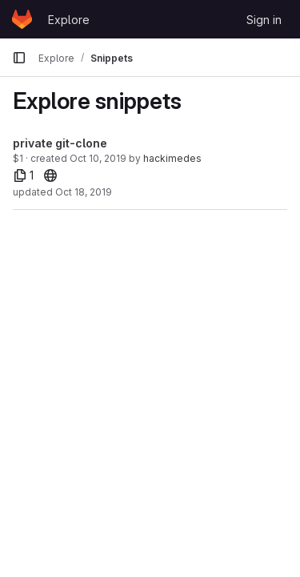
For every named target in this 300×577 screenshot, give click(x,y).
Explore (69, 19)
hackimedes (172, 158)
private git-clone (60, 143)
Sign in (264, 19)
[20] (50, 175)
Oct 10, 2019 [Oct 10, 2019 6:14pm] (98, 158)
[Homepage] (22, 19)
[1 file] (23, 175)
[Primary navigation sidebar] (19, 58)
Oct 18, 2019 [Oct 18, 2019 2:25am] (83, 192)
